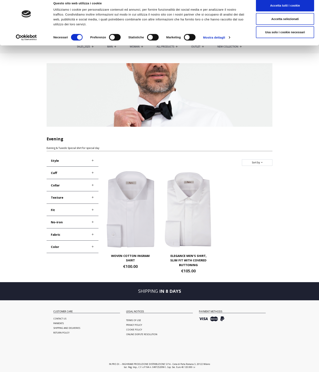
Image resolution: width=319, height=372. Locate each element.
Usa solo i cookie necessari (285, 37)
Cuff (54, 173)
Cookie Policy (134, 329)
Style (55, 160)
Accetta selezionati (285, 24)
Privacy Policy (134, 325)
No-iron (57, 222)
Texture (57, 197)
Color (55, 247)
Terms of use (133, 320)
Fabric (55, 234)
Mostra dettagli (214, 42)
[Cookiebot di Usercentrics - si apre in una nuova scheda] (26, 43)
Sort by (256, 162)
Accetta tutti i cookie (285, 10)
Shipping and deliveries (66, 328)
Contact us (59, 318)
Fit (53, 210)
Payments (58, 323)
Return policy (61, 332)
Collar (55, 185)
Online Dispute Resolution (141, 334)
